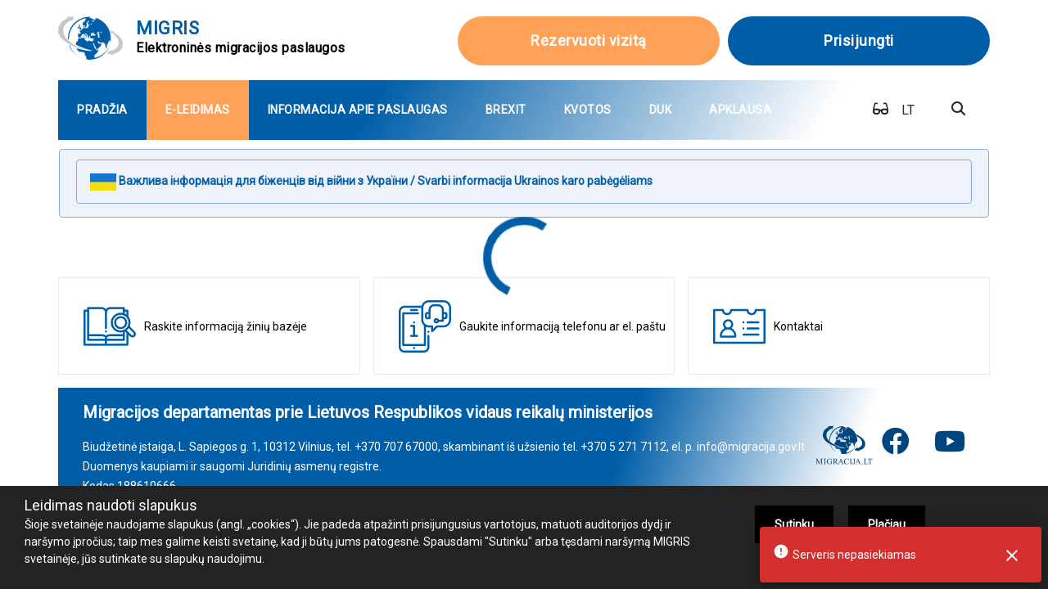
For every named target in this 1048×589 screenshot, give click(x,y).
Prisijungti (859, 40)
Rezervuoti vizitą (589, 40)
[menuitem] (102, 110)
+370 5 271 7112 (623, 446)
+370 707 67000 (396, 446)
